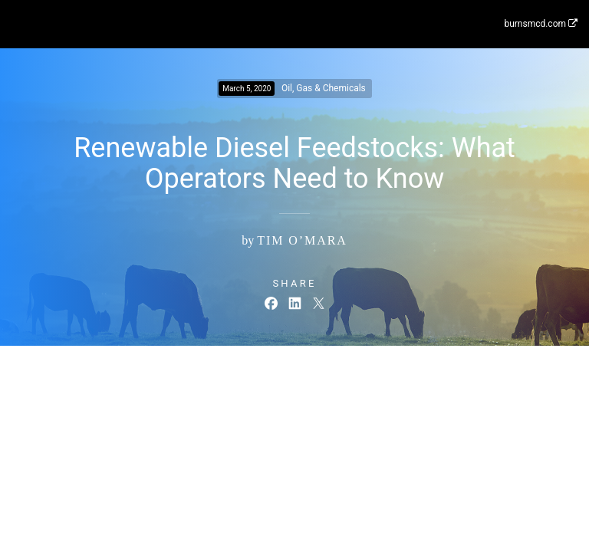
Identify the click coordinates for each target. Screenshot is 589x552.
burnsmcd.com (540, 23)
